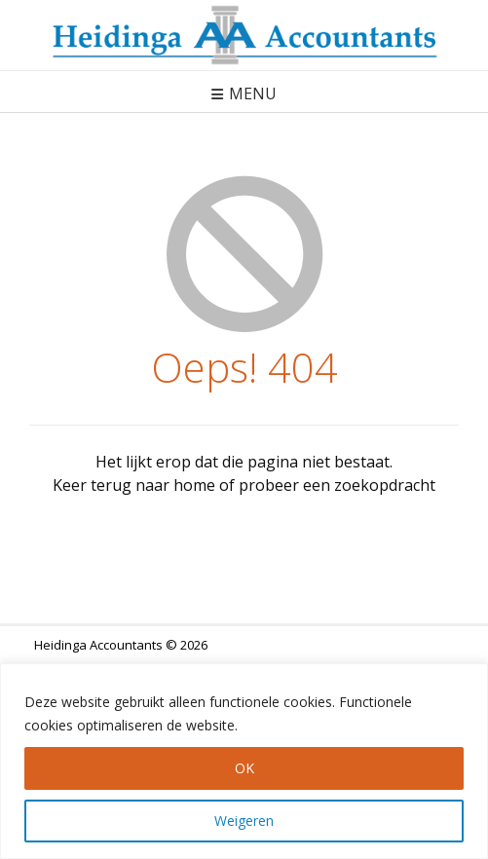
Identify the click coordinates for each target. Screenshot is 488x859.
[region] (244, 761)
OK (244, 768)
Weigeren (244, 820)
